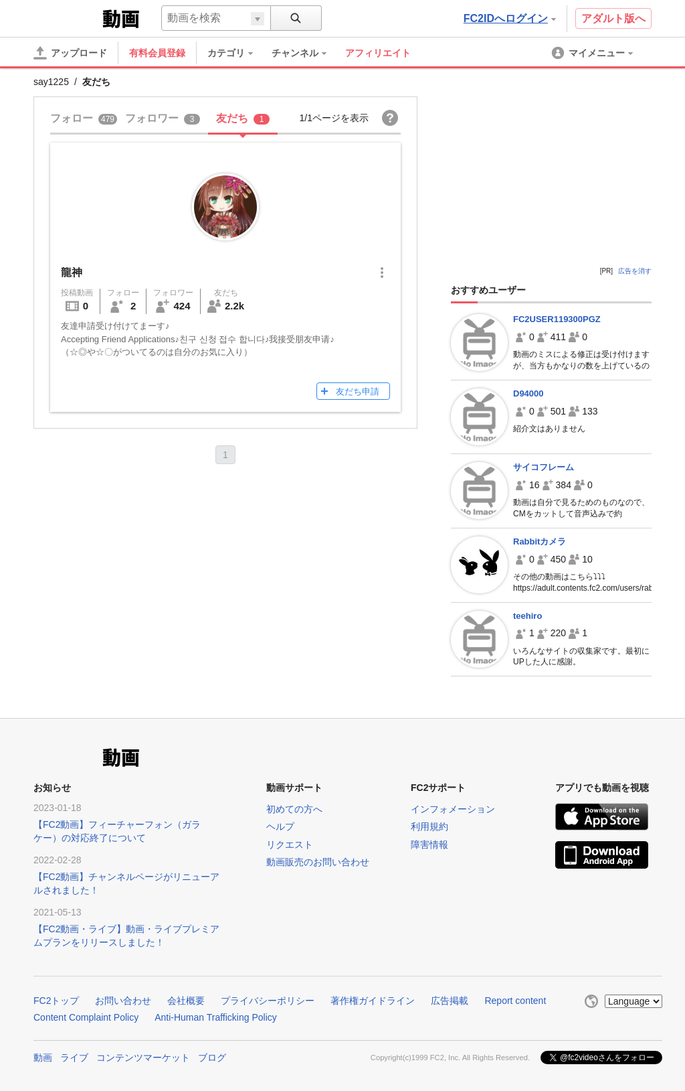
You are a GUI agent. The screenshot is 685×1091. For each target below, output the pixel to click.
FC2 (66, 17)
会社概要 (186, 1000)
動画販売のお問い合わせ (317, 862)
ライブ (74, 1057)
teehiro (527, 616)
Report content (515, 1000)
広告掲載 (449, 1000)
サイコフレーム (543, 467)
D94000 (528, 393)
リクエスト (289, 844)
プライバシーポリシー (267, 1000)
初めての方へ (294, 809)
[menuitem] (236, 53)
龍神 (71, 272)
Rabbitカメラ (539, 541)
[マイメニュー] (593, 53)
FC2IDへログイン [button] (510, 18)
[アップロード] (70, 53)
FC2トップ (56, 1000)
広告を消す (635, 271)
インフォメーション (453, 809)
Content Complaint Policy (85, 1017)
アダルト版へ (613, 18)
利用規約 (429, 826)
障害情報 (429, 844)
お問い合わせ (123, 1000)
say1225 (51, 81)
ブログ (212, 1057)
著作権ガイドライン (372, 1000)
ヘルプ (280, 826)
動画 (42, 1057)
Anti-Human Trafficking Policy (216, 1017)
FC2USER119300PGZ (557, 319)
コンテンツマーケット (143, 1057)
